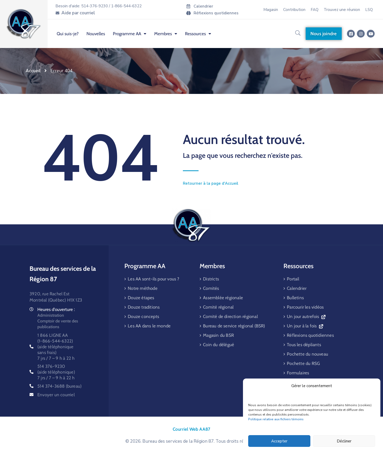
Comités (211, 288)
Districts (211, 278)
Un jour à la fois (305, 325)
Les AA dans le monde (149, 325)
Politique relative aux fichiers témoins (276, 419)
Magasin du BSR (218, 335)
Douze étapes (141, 297)
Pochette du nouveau (307, 354)
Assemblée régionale (223, 297)
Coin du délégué (218, 344)
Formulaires (298, 372)
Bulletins (295, 297)
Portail (293, 278)
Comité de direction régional (230, 316)
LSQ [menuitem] (369, 9)
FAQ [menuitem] (314, 9)
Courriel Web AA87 (191, 429)
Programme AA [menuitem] (129, 33)
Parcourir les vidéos (305, 307)
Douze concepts (143, 316)
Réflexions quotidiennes (310, 335)
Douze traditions (144, 307)
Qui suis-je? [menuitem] (68, 33)
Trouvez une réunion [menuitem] (342, 9)
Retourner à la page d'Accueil (210, 183)
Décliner (344, 441)
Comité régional (218, 307)
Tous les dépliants (304, 344)
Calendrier (296, 288)
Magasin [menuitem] (270, 9)
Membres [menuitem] (165, 33)
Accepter (279, 441)
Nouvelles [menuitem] (95, 33)
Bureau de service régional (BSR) (234, 325)
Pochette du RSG (303, 363)
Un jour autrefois (306, 316)
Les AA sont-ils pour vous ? (153, 278)
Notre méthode (143, 288)
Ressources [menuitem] (198, 33)
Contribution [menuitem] (294, 9)
